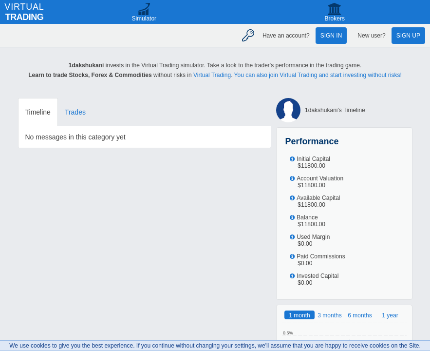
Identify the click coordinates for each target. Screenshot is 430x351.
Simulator (143, 18)
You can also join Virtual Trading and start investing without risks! (318, 75)
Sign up (408, 35)
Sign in (331, 35)
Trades (75, 112)
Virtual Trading (212, 75)
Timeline (38, 112)
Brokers (335, 18)
